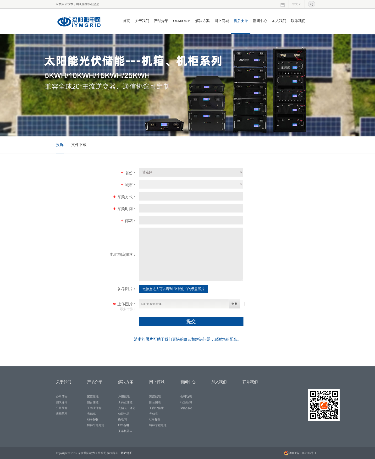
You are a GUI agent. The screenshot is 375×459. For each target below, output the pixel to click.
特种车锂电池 (95, 425)
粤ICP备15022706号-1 (302, 453)
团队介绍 (61, 402)
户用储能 (124, 396)
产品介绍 (161, 21)
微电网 (122, 419)
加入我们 (279, 21)
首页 (126, 21)
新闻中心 (260, 21)
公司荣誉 (61, 408)
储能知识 (186, 408)
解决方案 (202, 21)
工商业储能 (94, 408)
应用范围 (61, 413)
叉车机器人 (125, 431)
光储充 (91, 413)
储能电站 (124, 413)
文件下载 (79, 145)
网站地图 (126, 453)
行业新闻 (186, 402)
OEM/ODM (182, 21)
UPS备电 (92, 419)
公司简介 (61, 396)
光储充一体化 (126, 408)
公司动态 (186, 396)
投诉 (60, 145)
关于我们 (142, 21)
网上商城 (222, 21)
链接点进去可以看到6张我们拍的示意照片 (173, 289)
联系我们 (298, 21)
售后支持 (241, 21)
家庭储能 (93, 396)
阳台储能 (93, 402)
